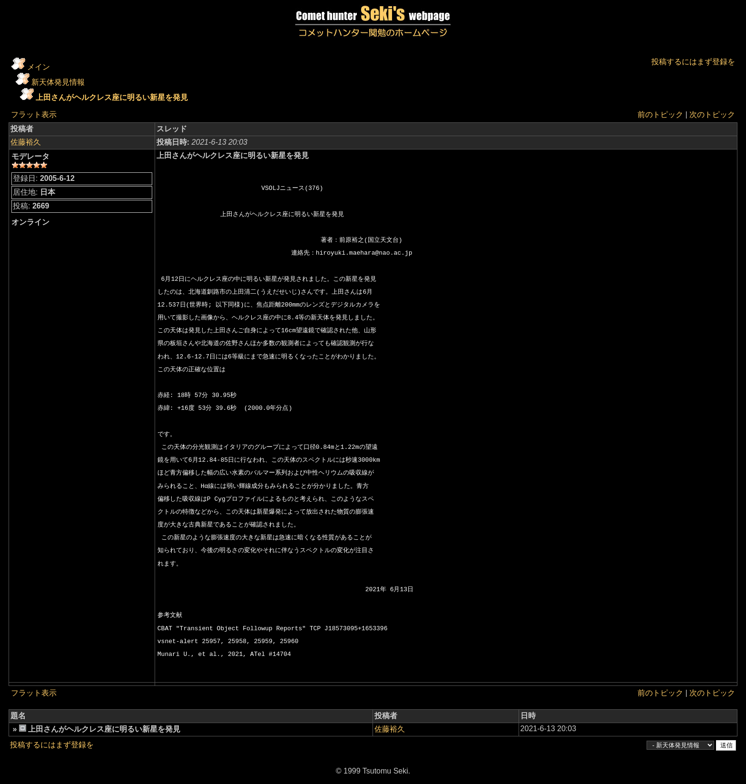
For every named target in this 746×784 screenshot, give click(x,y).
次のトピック (712, 114)
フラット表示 (34, 114)
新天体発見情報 (58, 82)
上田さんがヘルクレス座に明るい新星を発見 (112, 97)
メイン (38, 67)
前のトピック (660, 114)
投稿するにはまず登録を (693, 62)
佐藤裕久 (25, 142)
